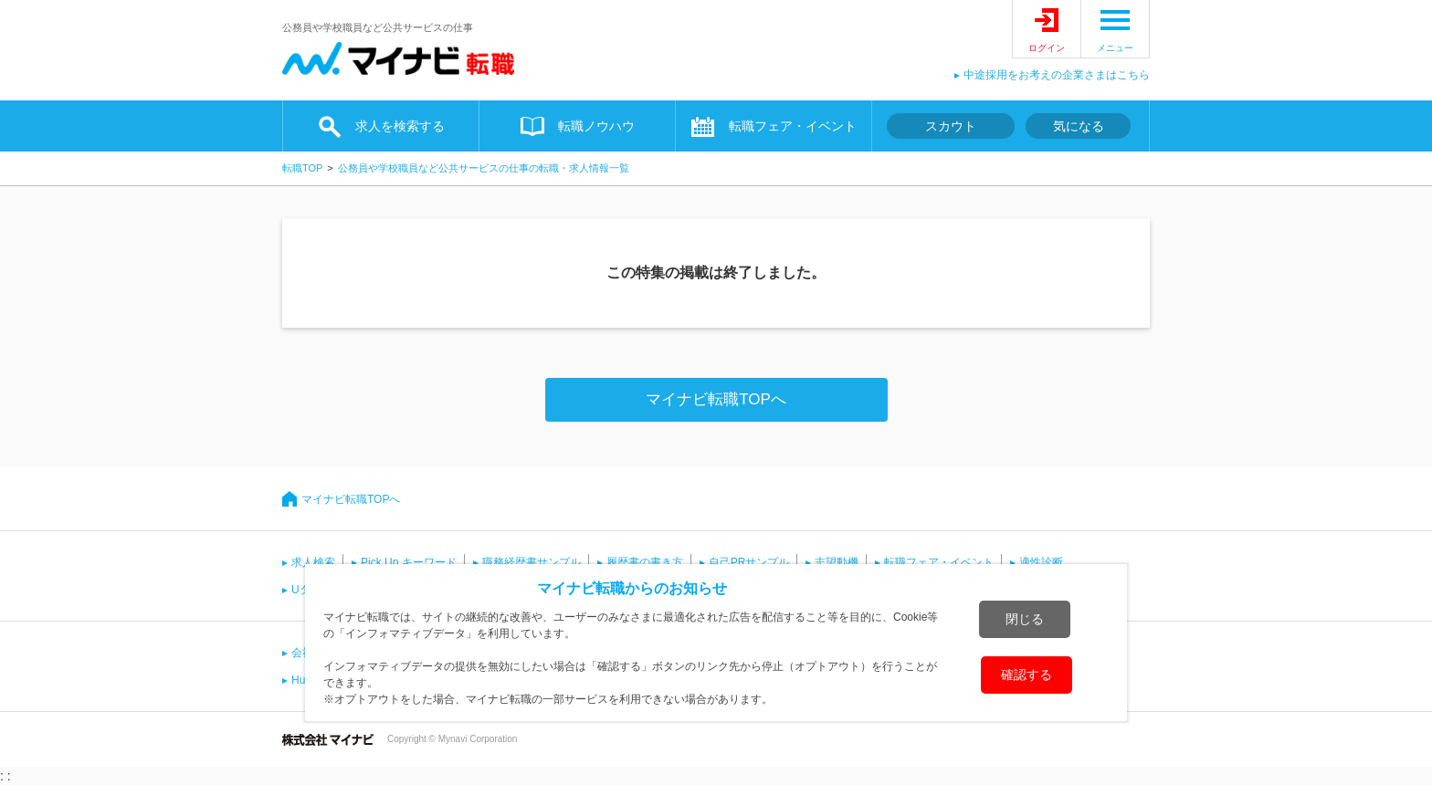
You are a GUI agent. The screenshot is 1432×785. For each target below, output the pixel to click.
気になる (1078, 126)
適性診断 (1041, 562)
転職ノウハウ (596, 126)
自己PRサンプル (749, 562)
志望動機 (836, 562)
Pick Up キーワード (409, 562)
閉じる (1025, 619)
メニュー (1115, 48)
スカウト (950, 126)
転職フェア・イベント (793, 126)
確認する (1026, 674)
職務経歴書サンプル (531, 562)
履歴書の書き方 (644, 562)
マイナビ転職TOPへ (716, 399)
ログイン (1046, 48)
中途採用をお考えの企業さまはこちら (1056, 74)
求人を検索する (400, 126)
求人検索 (313, 562)
